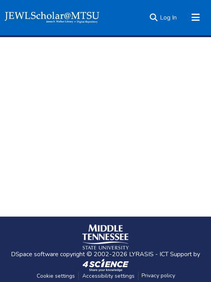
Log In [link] (168, 17)
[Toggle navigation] (195, 17)
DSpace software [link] (35, 254)
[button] (52, 17)
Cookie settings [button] (56, 276)
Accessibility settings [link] (108, 276)
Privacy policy (158, 275)
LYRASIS (141, 254)
